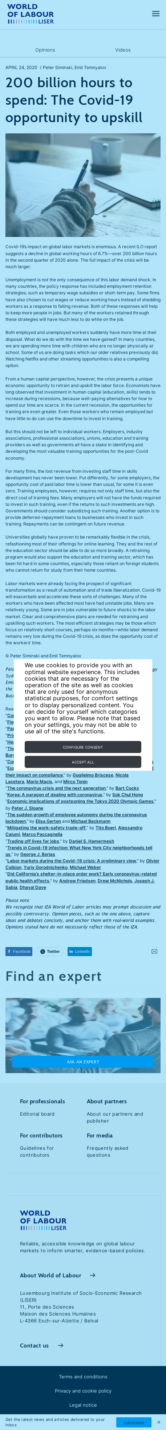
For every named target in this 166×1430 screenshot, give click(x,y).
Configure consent (83, 747)
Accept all (83, 762)
